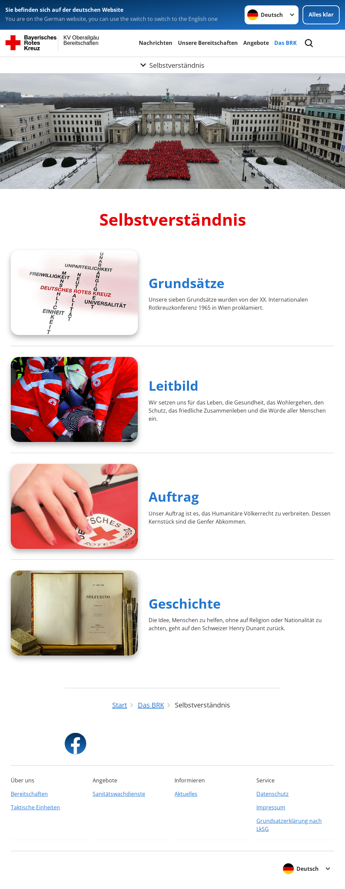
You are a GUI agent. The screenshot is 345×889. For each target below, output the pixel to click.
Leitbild (173, 385)
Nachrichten (155, 43)
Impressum (270, 807)
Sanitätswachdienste (119, 794)
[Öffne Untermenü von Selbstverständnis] (172, 65)
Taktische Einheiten (35, 807)
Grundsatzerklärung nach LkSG (289, 825)
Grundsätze (186, 283)
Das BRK (285, 43)
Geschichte (185, 603)
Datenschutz (272, 794)
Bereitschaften (29, 794)
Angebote (256, 43)
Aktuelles (186, 794)
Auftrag (174, 496)
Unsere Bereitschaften (208, 43)
